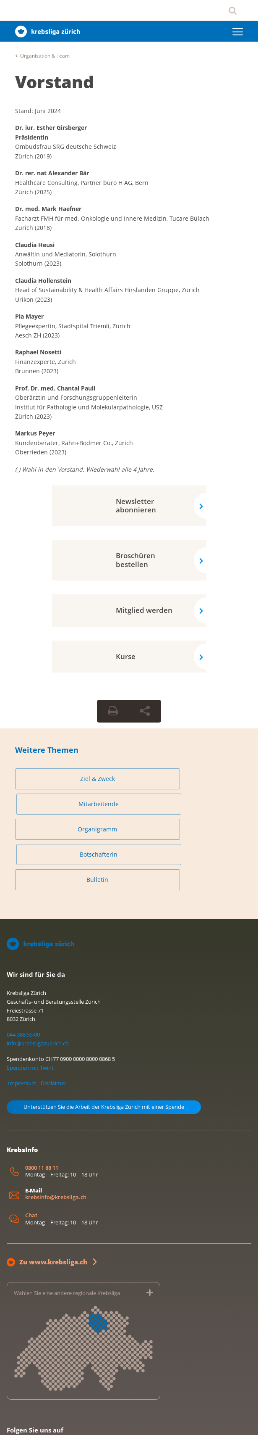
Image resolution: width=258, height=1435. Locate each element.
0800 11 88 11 (41, 1117)
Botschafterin (184, 804)
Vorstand (54, 81)
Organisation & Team (45, 55)
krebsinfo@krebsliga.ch (55, 1146)
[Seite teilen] (145, 711)
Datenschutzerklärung (64, 1420)
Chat (31, 1165)
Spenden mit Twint (30, 1017)
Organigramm (69, 804)
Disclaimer (53, 1033)
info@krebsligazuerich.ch (38, 993)
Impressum (22, 1033)
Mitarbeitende (184, 779)
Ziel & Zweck (69, 779)
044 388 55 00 (23, 984)
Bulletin (70, 829)
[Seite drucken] (113, 711)
